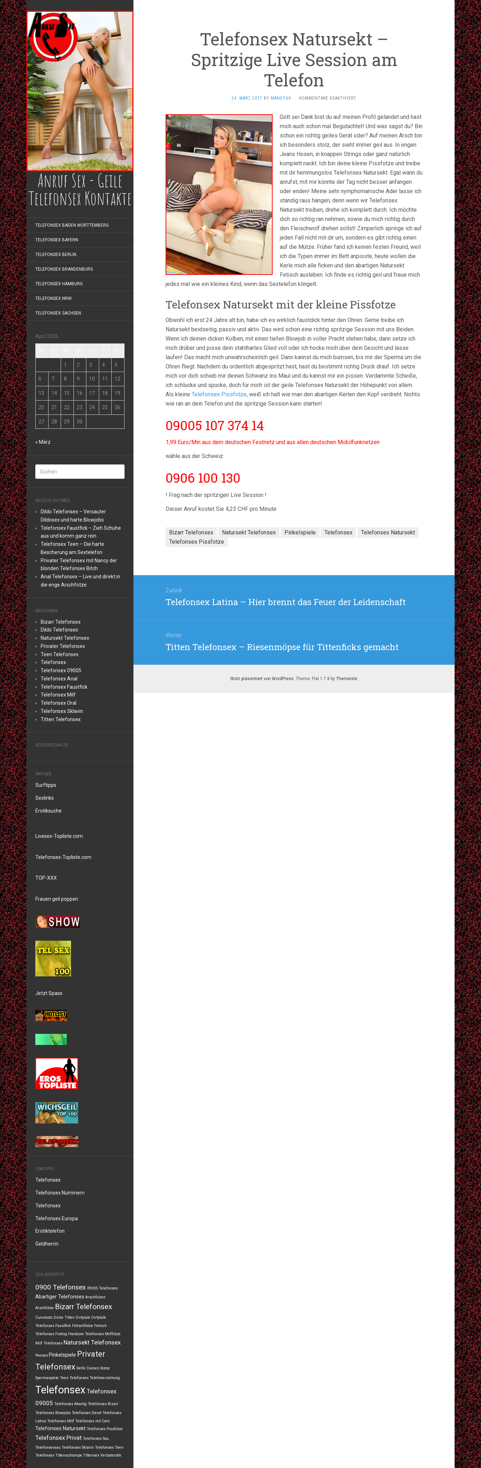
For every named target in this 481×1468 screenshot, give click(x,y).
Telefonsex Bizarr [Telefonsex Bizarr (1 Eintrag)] (103, 1404)
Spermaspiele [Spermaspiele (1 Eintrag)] (47, 1378)
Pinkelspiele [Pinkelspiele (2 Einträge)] (62, 1355)
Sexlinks (44, 798)
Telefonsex (53, 662)
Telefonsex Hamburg (59, 283)
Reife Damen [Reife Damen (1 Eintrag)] (87, 1368)
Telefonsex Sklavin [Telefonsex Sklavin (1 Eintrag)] (78, 1447)
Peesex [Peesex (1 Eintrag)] (41, 1355)
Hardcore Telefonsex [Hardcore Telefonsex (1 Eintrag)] (86, 1334)
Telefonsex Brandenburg (64, 269)
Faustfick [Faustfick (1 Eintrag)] (63, 1325)
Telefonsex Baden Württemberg (72, 225)
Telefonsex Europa (56, 1218)
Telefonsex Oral (58, 703)
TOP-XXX (46, 878)
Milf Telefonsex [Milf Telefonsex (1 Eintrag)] (48, 1343)
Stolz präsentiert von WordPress (262, 678)
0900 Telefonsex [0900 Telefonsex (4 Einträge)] (60, 1287)
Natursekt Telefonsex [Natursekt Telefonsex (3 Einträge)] (92, 1342)
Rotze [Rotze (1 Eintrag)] (105, 1368)
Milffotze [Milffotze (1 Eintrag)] (113, 1334)
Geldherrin (47, 1244)
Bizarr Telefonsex (61, 622)
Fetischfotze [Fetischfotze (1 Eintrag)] (82, 1325)
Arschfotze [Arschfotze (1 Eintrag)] (44, 1308)
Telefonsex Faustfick (64, 687)
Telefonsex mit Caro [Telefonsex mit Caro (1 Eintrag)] (92, 1421)
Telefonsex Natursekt (388, 532)
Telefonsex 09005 (61, 670)
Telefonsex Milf (58, 695)
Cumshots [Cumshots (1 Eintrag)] (43, 1317)
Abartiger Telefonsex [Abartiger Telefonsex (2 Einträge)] (59, 1297)
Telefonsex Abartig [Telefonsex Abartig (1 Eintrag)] (70, 1404)
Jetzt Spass (48, 993)
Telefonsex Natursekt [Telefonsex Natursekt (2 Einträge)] (60, 1429)
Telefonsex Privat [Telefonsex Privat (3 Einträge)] (58, 1437)
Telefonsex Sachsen (58, 313)
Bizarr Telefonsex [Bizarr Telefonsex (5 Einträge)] (83, 1306)
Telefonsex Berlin (55, 254)
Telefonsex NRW (53, 298)
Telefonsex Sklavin (62, 711)
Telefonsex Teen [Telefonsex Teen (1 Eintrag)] (109, 1447)
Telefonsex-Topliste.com (63, 857)
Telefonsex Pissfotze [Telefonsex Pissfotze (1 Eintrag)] (105, 1429)
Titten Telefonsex (61, 719)
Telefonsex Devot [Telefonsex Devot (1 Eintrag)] (86, 1413)
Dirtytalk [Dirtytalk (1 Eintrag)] (83, 1317)
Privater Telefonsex (63, 646)
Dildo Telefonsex (59, 630)
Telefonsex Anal (59, 679)
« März (43, 442)
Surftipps (45, 785)
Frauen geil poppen (56, 899)
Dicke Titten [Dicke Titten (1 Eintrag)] (64, 1317)
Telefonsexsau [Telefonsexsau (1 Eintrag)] (48, 1447)
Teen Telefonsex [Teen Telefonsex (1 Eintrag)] (74, 1378)
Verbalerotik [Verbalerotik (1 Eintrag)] (110, 1455)
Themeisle (346, 678)
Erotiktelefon (50, 1231)
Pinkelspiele (300, 532)
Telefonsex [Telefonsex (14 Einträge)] (60, 1390)
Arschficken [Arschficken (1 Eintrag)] (95, 1297)
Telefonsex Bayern (56, 239)
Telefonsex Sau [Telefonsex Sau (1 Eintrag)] (96, 1438)
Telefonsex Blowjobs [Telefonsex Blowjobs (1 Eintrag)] (53, 1413)
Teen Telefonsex (60, 654)
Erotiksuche (48, 811)
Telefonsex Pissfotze (219, 394)
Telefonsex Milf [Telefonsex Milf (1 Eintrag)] (60, 1421)
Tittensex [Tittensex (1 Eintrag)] (91, 1455)
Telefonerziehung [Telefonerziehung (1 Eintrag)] (105, 1378)
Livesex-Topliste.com (59, 836)
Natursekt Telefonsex (65, 638)
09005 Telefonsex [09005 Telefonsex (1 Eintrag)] (102, 1288)
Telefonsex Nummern (60, 1193)
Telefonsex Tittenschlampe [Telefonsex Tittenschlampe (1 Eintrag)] (58, 1455)
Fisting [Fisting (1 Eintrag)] (61, 1334)
